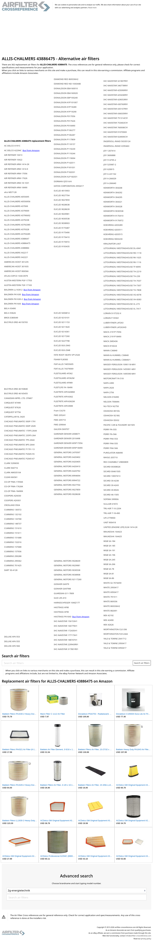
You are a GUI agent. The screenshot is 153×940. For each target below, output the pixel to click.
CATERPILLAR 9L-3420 (14, 416)
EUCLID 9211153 (61, 322)
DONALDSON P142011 (64, 162)
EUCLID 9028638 (61, 204)
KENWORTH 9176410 (113, 215)
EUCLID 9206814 (61, 313)
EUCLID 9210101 (61, 317)
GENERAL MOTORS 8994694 (67, 475)
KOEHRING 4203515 (113, 234)
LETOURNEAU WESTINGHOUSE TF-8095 (122, 266)
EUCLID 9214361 (61, 331)
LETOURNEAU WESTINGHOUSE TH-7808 (122, 290)
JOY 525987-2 (110, 164)
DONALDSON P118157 (64, 144)
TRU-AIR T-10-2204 (112, 508)
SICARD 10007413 (112, 476)
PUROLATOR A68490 (113, 452)
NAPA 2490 (109, 383)
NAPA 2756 (109, 392)
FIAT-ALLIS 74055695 (63, 364)
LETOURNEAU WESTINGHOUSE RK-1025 (122, 257)
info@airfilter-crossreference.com (138, 936)
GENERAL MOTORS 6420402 (67, 457)
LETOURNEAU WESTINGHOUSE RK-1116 (122, 262)
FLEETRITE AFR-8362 (63, 396)
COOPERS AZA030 (12, 495)
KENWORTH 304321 (113, 201)
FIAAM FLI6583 (61, 359)
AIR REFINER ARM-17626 (15, 178)
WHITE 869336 (110, 601)
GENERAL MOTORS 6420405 (67, 461)
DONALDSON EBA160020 (66, 93)
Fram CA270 (59, 410)
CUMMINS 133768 (12, 519)
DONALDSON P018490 (64, 125)
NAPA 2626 (109, 387)
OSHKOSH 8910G (112, 411)
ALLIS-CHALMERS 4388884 (16, 248)
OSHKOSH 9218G (112, 415)
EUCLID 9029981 (61, 214)
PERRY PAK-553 (111, 438)
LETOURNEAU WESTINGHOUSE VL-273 (122, 304)
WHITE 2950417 (111, 587)
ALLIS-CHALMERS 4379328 (16, 229)
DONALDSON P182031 (64, 172)
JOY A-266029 (110, 178)
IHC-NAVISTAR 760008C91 (116, 127)
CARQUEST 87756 (12, 412)
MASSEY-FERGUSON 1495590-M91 (120, 373)
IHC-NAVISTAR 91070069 (115, 132)
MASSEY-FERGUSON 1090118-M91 (120, 364)
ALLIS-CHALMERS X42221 (16, 257)
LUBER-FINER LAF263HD (115, 327)
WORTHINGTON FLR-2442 (116, 634)
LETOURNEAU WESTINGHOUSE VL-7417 (122, 308)
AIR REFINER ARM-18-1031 (16, 183)
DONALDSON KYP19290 (65, 111)
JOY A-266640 (110, 183)
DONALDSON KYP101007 (65, 102)
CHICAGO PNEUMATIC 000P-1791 (20, 421)
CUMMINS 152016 (12, 542)
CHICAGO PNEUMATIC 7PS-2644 (19, 440)
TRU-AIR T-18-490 (112, 513)
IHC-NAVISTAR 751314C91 (116, 118)
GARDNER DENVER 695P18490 (68, 447)
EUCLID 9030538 (61, 218)
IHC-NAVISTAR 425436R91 (116, 95)
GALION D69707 (61, 429)
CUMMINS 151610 (12, 528)
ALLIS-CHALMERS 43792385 (17, 224)
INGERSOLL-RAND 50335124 (117, 141)
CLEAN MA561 (11, 477)
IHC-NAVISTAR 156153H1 (65, 621)
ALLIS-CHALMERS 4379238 (16, 220)
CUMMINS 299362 (12, 560)
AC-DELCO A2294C (13, 150)
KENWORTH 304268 (113, 187)
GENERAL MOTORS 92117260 (67, 579)
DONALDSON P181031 (64, 167)
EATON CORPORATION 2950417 (69, 186)
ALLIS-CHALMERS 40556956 (17, 201)
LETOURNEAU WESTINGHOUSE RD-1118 (122, 253)
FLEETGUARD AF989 (63, 382)
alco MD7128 (10, 192)
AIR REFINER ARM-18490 (15, 187)
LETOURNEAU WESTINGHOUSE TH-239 (122, 276)
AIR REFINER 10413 (13, 155)
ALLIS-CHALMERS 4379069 (16, 210)
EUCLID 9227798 (61, 341)
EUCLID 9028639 (61, 209)
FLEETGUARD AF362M (64, 378)
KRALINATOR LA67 (112, 243)
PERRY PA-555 (110, 429)
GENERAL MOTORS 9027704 (67, 485)
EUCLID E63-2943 (62, 345)
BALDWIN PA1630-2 (13, 299)
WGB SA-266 (109, 564)
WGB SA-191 (109, 550)
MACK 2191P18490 (112, 336)
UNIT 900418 (110, 522)
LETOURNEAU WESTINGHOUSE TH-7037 (122, 280)
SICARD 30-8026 (111, 490)
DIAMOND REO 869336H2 (66, 79)
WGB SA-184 (109, 541)
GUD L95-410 (60, 598)
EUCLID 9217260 (61, 336)
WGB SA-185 (109, 545)
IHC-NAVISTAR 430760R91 (116, 104)
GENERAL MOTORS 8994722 (67, 480)
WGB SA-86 (109, 578)
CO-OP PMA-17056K (13, 481)
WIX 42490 (109, 620)
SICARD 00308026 (112, 466)
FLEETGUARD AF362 (63, 373)
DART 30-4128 (10, 570)
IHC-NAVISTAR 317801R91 (66, 649)
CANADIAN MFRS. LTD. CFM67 (18, 398)
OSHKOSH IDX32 (111, 420)
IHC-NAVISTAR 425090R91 (116, 90)
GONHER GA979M (62, 588)
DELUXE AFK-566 (12, 646)
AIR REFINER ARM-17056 (15, 173)
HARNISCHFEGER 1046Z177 (67, 602)
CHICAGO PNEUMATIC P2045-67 (19, 458)
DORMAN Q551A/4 (63, 181)
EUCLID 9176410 (61, 237)
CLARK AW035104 (12, 472)
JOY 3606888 (109, 155)
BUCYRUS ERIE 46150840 (16, 389)
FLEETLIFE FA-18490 (63, 387)
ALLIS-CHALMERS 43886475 (17, 243)
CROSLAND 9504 (12, 505)
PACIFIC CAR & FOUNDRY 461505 (119, 425)
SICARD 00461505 (112, 471)
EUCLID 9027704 (61, 195)
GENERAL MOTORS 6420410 (67, 466)
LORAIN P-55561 (111, 318)
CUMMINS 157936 (12, 551)
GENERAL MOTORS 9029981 (67, 565)
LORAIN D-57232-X (112, 313)
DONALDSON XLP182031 (65, 176)
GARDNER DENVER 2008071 (67, 433)
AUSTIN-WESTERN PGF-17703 (18, 280)
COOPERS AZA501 (12, 500)
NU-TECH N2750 (111, 406)
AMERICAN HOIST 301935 (16, 266)
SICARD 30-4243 (111, 485)
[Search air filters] (67, 663)
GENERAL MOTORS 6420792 (67, 471)
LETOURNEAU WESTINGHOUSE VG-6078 (122, 294)
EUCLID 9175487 (61, 227)
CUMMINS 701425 (12, 565)
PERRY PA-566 (110, 434)
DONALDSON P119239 (64, 149)
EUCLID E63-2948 (62, 350)
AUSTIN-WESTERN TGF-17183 (18, 285)
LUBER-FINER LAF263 (113, 322)
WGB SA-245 (109, 559)
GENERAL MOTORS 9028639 (67, 560)
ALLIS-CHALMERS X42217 (16, 252)
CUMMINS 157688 (12, 546)
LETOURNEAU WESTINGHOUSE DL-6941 (122, 248)
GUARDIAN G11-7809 (64, 593)
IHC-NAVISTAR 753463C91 (116, 122)
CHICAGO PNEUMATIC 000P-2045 (20, 426)
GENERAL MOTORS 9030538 (67, 570)
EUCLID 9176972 (61, 241)
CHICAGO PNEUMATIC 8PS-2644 (19, 444)
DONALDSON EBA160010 (66, 88)
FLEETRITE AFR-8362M (64, 401)
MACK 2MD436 (111, 341)
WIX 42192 (109, 615)
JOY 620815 (109, 169)
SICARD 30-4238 (111, 480)
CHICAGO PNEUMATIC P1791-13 (19, 449)
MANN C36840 (110, 350)
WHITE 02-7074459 (112, 582)
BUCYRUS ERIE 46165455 (16, 393)
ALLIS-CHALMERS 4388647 (16, 238)
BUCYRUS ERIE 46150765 (16, 322)
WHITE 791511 (110, 596)
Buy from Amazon (31, 150)
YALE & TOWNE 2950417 (115, 643)
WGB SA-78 (109, 569)
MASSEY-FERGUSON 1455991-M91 (120, 369)
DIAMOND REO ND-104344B (67, 83)
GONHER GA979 (61, 584)
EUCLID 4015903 (61, 190)
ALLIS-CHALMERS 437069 (16, 206)
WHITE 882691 (110, 610)
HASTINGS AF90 (61, 612)
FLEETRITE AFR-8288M (64, 392)
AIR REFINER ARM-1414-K (16, 169)
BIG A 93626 (10, 313)
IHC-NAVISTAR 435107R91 (116, 108)
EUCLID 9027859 (61, 200)
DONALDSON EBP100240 (65, 97)
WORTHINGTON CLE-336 (115, 629)
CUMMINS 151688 (12, 537)
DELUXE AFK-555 (12, 641)
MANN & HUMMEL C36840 (116, 355)
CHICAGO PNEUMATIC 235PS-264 (20, 435)
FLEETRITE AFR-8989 (63, 406)
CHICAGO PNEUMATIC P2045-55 (19, 454)
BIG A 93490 (10, 308)
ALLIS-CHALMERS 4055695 (16, 196)
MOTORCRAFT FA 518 (114, 378)
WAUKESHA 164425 (113, 536)
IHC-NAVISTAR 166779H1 (65, 625)
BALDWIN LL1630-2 (13, 289)
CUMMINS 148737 (12, 523)
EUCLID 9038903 (61, 223)
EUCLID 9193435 (61, 246)
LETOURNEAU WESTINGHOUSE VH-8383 (122, 299)
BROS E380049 (11, 317)
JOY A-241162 (110, 174)
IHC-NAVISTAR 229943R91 (66, 644)
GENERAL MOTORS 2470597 (67, 452)
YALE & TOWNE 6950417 (115, 648)
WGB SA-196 (109, 555)
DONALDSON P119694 (64, 158)
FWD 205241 (60, 415)
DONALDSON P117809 (64, 139)
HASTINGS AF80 (61, 607)
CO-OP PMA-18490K (13, 491)
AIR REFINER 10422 (13, 159)
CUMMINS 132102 (12, 514)
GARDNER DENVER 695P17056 (68, 443)
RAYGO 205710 (111, 457)
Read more (92, 8)
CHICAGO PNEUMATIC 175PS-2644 (20, 430)
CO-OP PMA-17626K (13, 486)
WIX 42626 (109, 624)
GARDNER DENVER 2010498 (67, 438)
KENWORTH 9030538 (113, 211)
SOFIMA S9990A (111, 499)
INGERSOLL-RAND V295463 (116, 146)
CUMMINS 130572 (12, 509)
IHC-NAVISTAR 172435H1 (65, 630)
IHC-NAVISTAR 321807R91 (116, 81)
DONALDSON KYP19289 (65, 107)
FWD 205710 (60, 420)
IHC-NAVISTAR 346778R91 (116, 85)
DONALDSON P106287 (64, 135)
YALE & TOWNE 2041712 (115, 638)
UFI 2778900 (109, 517)
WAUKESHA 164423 (113, 531)
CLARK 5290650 (11, 463)
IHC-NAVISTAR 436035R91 (116, 113)
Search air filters (141, 663)
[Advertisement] (76, 34)
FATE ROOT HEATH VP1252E (67, 354)
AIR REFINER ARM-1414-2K (16, 164)
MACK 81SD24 (110, 346)
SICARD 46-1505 (111, 494)
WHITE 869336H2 (112, 606)
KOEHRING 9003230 (113, 239)
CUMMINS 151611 (12, 533)
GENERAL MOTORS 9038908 (67, 574)
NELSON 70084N (111, 401)
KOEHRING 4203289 (113, 225)
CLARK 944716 (11, 468)
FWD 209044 (60, 424)
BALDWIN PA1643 (12, 303)
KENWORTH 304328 (113, 206)
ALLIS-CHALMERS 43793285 (17, 234)
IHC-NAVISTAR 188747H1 (65, 639)
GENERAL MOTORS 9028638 (67, 494)
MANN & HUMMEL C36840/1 (117, 359)
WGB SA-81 (109, 573)
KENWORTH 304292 (113, 192)
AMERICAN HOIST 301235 (16, 262)
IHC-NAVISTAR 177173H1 (65, 635)
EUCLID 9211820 (61, 327)
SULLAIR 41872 (111, 504)
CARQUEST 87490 (12, 402)
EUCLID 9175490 (61, 232)
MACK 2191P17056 (112, 332)
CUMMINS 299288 (12, 556)
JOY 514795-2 (110, 160)
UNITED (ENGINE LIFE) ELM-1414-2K (120, 527)
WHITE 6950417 (111, 592)
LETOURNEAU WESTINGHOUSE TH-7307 (122, 285)
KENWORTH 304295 (113, 197)
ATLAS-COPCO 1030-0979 (16, 275)
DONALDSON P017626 (64, 121)
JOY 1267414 (109, 150)
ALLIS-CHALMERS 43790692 (17, 215)
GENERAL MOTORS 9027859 (67, 489)
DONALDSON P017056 (64, 116)
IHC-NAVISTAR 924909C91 (116, 136)
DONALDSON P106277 (64, 130)
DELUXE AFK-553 (12, 636)
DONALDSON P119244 (64, 153)
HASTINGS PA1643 (63, 616)
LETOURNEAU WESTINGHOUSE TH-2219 (122, 271)
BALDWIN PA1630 (12, 294)
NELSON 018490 (111, 397)
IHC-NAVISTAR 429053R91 (116, 99)
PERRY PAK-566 (111, 448)
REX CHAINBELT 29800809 (116, 462)
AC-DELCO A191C (12, 145)
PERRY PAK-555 (111, 443)
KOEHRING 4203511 (113, 229)
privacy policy (146, 939)
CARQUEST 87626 (12, 407)
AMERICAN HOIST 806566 (16, 271)
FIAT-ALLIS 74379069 (63, 368)
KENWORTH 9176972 (113, 220)
